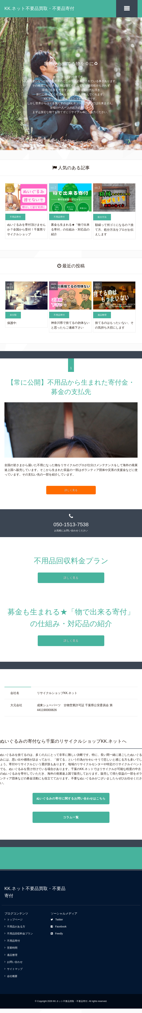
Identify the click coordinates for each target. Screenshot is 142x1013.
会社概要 (12, 980)
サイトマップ (15, 973)
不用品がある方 (16, 930)
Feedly (57, 937)
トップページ (15, 923)
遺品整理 (12, 959)
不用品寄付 (13, 945)
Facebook (58, 930)
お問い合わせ (15, 966)
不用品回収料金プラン (20, 937)
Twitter (57, 923)
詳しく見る (71, 489)
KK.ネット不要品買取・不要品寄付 (39, 8)
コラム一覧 (71, 821)
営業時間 (12, 952)
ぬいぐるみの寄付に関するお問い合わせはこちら (71, 800)
